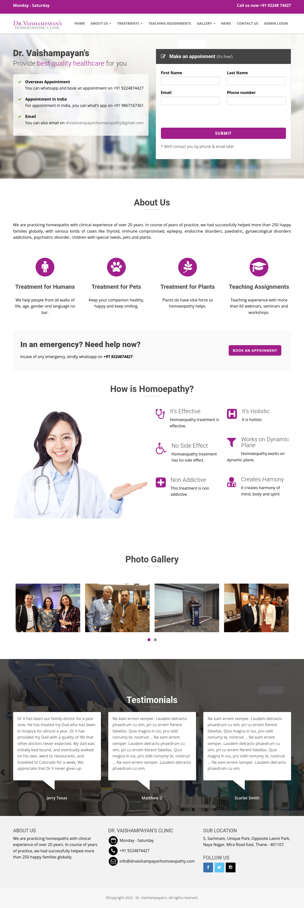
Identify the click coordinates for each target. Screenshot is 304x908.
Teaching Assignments (169, 23)
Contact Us (247, 23)
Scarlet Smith (247, 798)
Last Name (237, 72)
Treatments (130, 23)
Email (166, 92)
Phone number (241, 92)
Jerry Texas (57, 798)
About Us (101, 23)
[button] (17, 772)
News (226, 23)
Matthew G (152, 798)
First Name (171, 72)
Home (79, 23)
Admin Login (276, 23)
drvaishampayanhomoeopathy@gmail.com (105, 122)
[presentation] (198, 118)
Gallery (206, 23)
